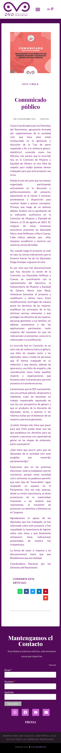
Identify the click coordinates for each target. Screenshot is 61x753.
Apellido (9, 692)
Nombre (9, 681)
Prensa (30, 722)
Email (8, 669)
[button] (38, 9)
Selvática (41, 747)
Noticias (44, 119)
